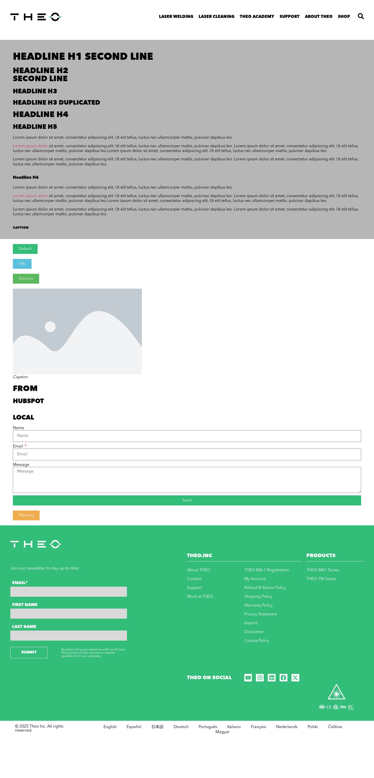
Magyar (223, 732)
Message (21, 465)
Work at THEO (200, 597)
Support (290, 17)
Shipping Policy (258, 597)
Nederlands (287, 727)
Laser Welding (176, 17)
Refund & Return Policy (265, 588)
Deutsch (181, 727)
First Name (25, 605)
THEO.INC (199, 555)
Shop (344, 17)
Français (258, 727)
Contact (194, 579)
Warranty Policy (258, 606)
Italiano (234, 727)
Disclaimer (254, 632)
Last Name (24, 627)
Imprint (250, 623)
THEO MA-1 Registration (266, 570)
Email (18, 446)
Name (18, 428)
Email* (20, 583)
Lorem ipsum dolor (30, 146)
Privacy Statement (260, 614)
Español (134, 727)
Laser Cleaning (216, 17)
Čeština (335, 727)
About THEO (319, 17)
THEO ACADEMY (257, 17)
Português (208, 727)
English (110, 727)
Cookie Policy (256, 641)
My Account (255, 579)
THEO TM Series (321, 579)
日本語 (157, 727)
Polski (313, 727)
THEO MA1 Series (322, 570)
